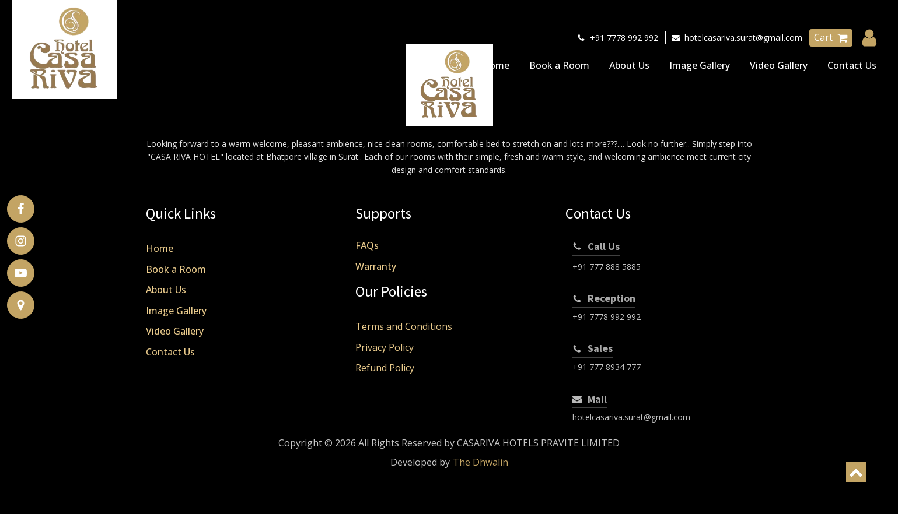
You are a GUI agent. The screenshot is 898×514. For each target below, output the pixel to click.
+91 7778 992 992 (606, 316)
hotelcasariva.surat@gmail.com (631, 417)
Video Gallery (779, 65)
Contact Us (851, 65)
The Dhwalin (480, 462)
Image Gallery (699, 65)
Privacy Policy (384, 347)
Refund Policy (384, 367)
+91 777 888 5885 (606, 266)
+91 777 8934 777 (606, 366)
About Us (629, 65)
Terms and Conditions (403, 326)
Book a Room (559, 65)
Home (495, 65)
